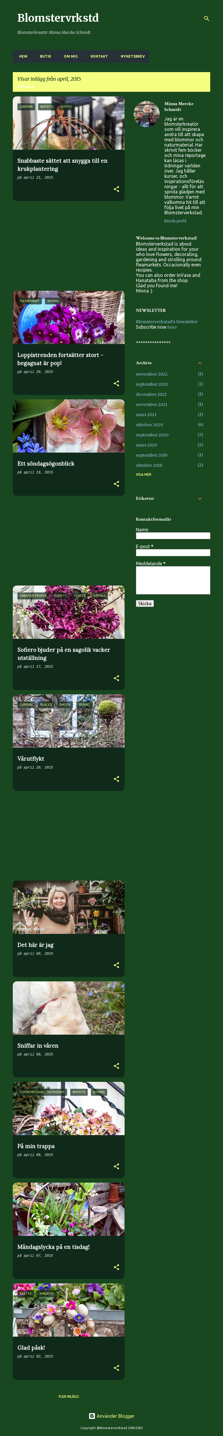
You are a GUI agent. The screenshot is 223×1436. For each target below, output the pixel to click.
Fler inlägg (69, 1396)
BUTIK (43, 56)
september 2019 (152, 455)
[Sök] (206, 18)
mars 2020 (146, 445)
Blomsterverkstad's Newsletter (167, 321)
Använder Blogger (111, 1416)
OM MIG (69, 56)
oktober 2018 (149, 465)
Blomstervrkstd (58, 18)
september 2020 (152, 435)
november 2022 (152, 374)
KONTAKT (97, 56)
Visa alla (25, 86)
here (172, 327)
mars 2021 (146, 414)
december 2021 (151, 394)
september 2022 (152, 384)
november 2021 (151, 404)
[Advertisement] (66, 245)
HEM (21, 56)
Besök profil (175, 221)
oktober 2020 (149, 424)
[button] (116, 190)
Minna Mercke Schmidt (178, 107)
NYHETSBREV (131, 56)
